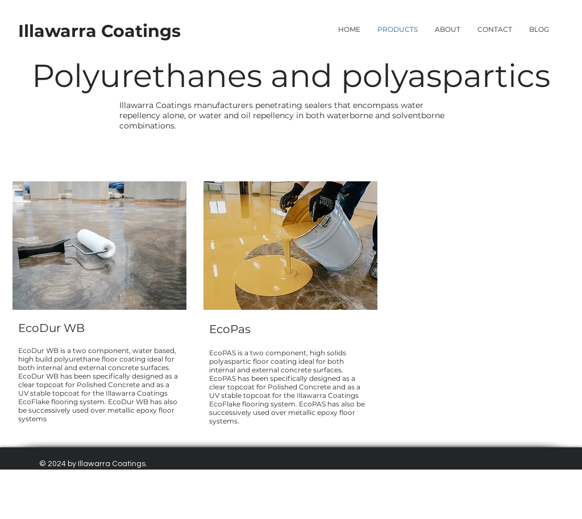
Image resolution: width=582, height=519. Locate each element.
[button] (495, 29)
